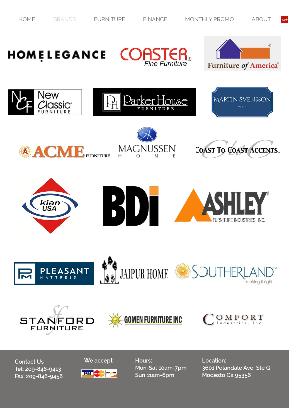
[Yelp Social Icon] (284, 19)
